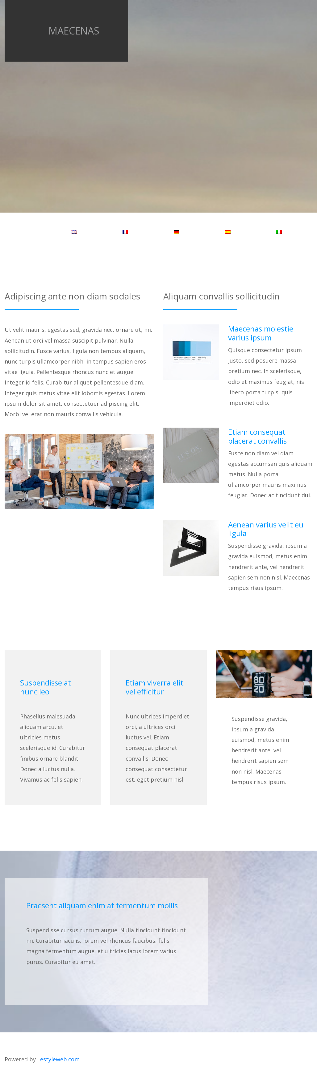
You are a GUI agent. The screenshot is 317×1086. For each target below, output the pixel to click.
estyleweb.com (60, 1059)
